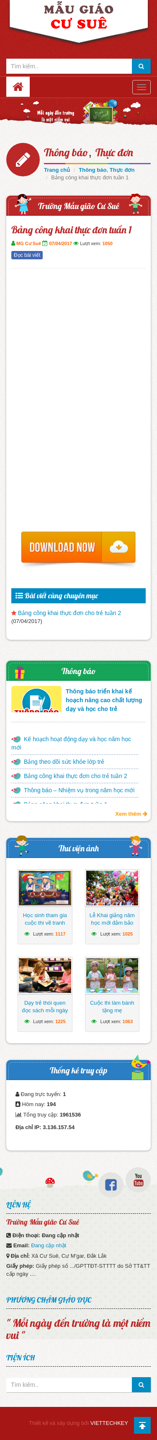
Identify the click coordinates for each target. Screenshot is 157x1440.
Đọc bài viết (27, 255)
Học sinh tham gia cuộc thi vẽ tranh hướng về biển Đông (44, 922)
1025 (128, 933)
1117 (60, 933)
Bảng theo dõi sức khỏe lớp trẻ (64, 761)
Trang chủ (57, 170)
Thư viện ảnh (79, 848)
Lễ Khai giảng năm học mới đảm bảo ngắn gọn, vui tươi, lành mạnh (112, 926)
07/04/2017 (60, 243)
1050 (107, 243)
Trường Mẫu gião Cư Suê (78, 206)
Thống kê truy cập (78, 1070)
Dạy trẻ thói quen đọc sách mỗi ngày (45, 1006)
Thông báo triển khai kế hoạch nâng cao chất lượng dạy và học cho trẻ (104, 700)
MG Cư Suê (28, 243)
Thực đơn (114, 152)
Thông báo (66, 152)
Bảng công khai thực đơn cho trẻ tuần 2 (69, 613)
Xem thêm (131, 814)
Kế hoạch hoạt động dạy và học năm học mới (71, 743)
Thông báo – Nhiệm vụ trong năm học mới (79, 790)
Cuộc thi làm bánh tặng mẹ (112, 1006)
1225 (60, 1021)
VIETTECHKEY (109, 1423)
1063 (128, 1021)
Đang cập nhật (48, 1245)
